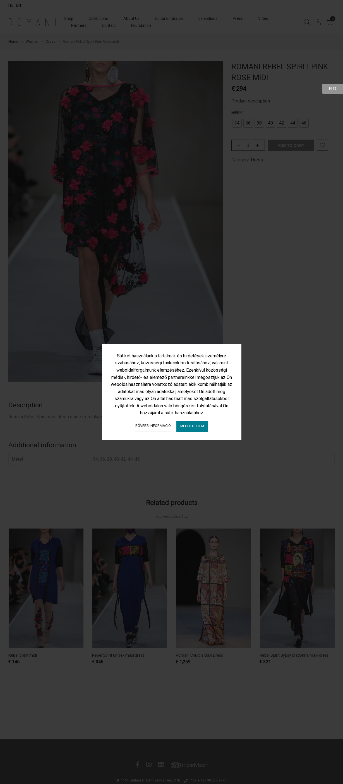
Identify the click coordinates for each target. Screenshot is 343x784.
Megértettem (192, 426)
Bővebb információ (153, 426)
